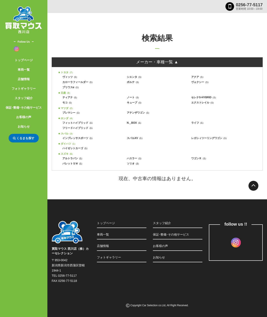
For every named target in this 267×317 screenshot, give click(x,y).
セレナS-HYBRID (204, 97)
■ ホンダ (66, 118)
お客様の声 (23, 117)
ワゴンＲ (199, 158)
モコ (67, 102)
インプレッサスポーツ (78, 138)
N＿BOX (134, 122)
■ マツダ (66, 108)
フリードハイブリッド (78, 128)
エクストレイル (203, 102)
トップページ (24, 60)
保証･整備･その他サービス (24, 107)
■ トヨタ (66, 72)
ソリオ (133, 163)
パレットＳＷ (73, 163)
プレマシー (71, 112)
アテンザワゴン (139, 112)
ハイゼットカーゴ (75, 148)
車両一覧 (24, 69)
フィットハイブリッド (78, 122)
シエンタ (135, 76)
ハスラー (135, 158)
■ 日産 (64, 92)
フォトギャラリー (24, 88)
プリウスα (71, 87)
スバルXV (135, 138)
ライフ (198, 122)
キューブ (135, 102)
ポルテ (133, 82)
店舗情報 (24, 79)
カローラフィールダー (78, 82)
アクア (198, 76)
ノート (133, 97)
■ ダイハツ (67, 143)
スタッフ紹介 (24, 98)
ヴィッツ (70, 76)
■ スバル (66, 133)
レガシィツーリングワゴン (209, 138)
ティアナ (70, 97)
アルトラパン (73, 158)
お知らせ (24, 126)
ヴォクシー (200, 82)
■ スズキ (66, 153)
